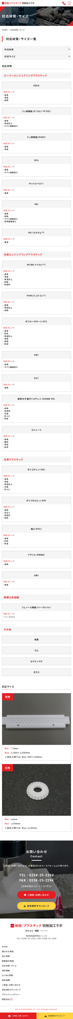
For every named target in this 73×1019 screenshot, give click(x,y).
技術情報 (6, 970)
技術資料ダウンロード (36, 905)
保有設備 (6, 980)
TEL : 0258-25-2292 (36, 875)
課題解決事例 (8, 961)
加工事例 (6, 956)
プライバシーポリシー (11, 994)
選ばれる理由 (8, 951)
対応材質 (9, 49)
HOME (5, 946)
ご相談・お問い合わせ (36, 894)
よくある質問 (7, 975)
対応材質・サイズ (9, 965)
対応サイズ (10, 56)
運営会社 (7, 999)
